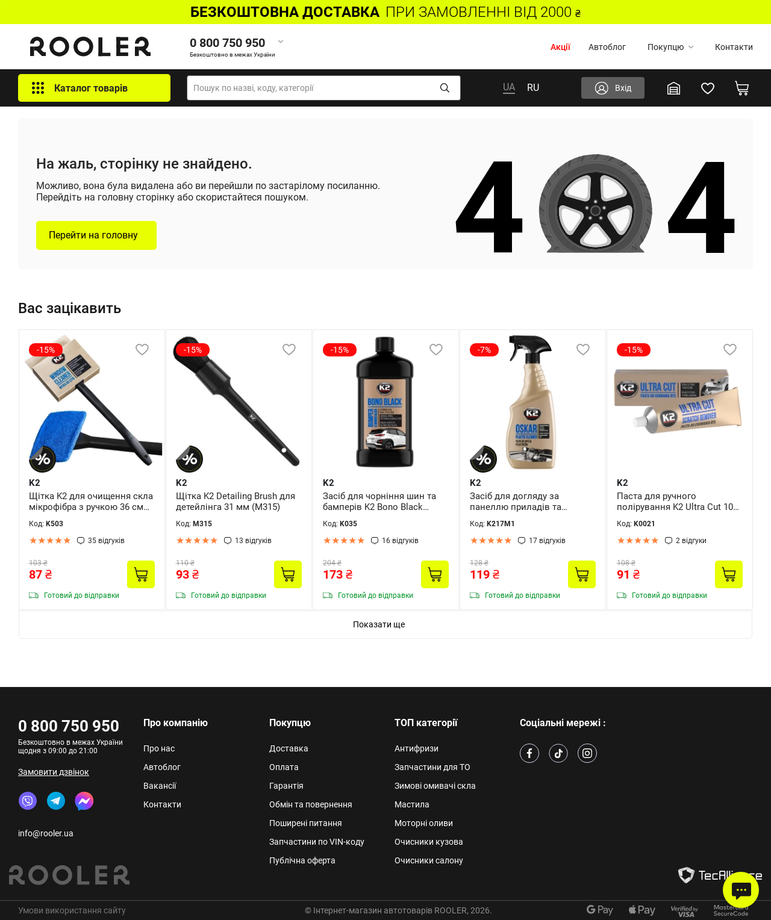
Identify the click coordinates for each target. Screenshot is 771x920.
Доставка (288, 748)
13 (253, 540)
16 (400, 540)
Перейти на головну (93, 235)
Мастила (412, 804)
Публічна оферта (302, 860)
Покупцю (670, 47)
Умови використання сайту (72, 910)
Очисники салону (429, 860)
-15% (46, 350)
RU (533, 87)
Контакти (734, 47)
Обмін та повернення (310, 804)
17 (547, 540)
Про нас (159, 748)
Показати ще (379, 624)
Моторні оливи (424, 823)
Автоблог (607, 47)
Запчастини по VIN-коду (316, 842)
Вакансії (159, 786)
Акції (560, 47)
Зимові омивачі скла (435, 786)
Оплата (284, 767)
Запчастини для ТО (432, 767)
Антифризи (417, 748)
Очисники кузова (429, 842)
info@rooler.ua (45, 833)
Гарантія (286, 786)
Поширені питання (305, 823)
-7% (484, 350)
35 (106, 540)
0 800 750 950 (68, 726)
